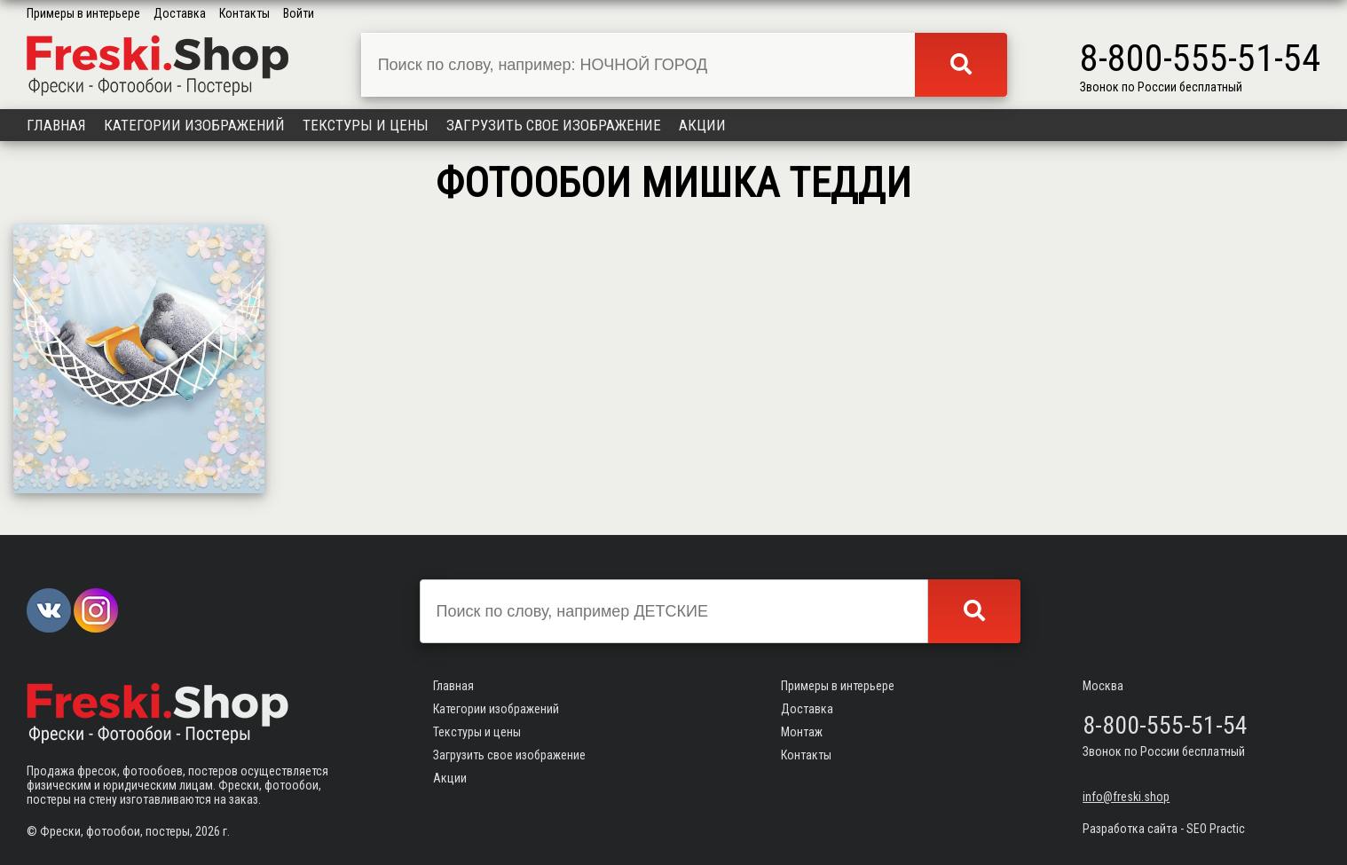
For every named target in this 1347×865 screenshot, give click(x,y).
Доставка (180, 13)
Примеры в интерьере (83, 13)
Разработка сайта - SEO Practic (1164, 829)
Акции (702, 125)
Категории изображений (194, 125)
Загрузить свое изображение (553, 125)
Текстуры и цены (366, 125)
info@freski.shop (1126, 797)
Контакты (244, 13)
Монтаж (802, 732)
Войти (298, 13)
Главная (56, 125)
